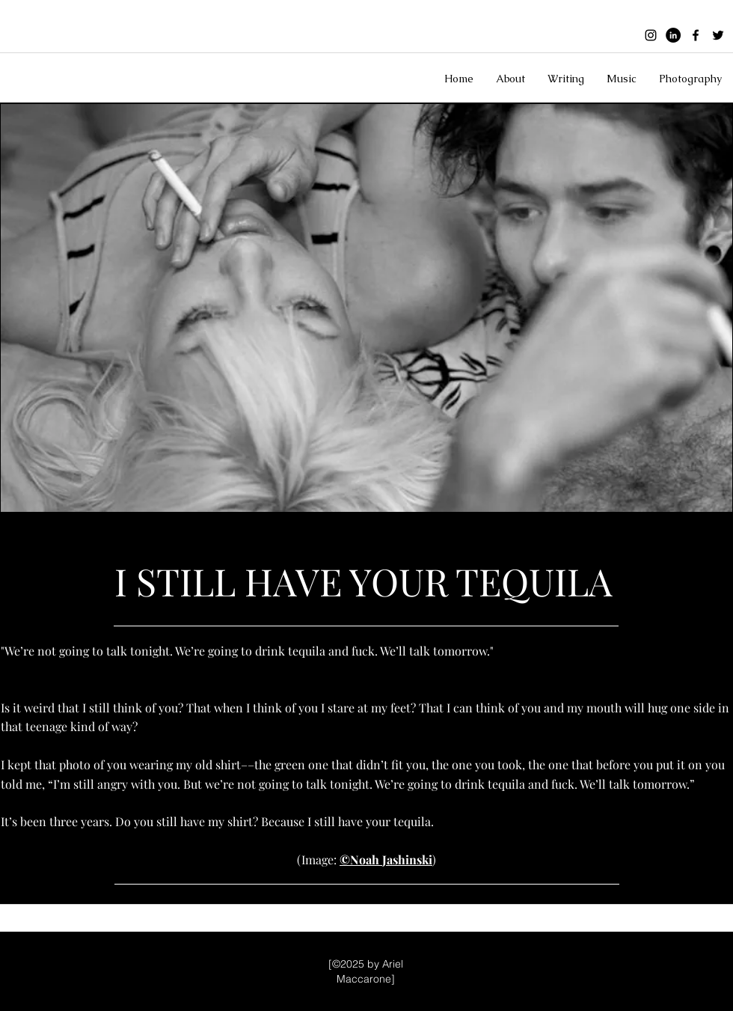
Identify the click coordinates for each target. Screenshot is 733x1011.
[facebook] (695, 35)
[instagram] (650, 35)
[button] (510, 78)
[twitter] (718, 35)
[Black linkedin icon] (673, 35)
